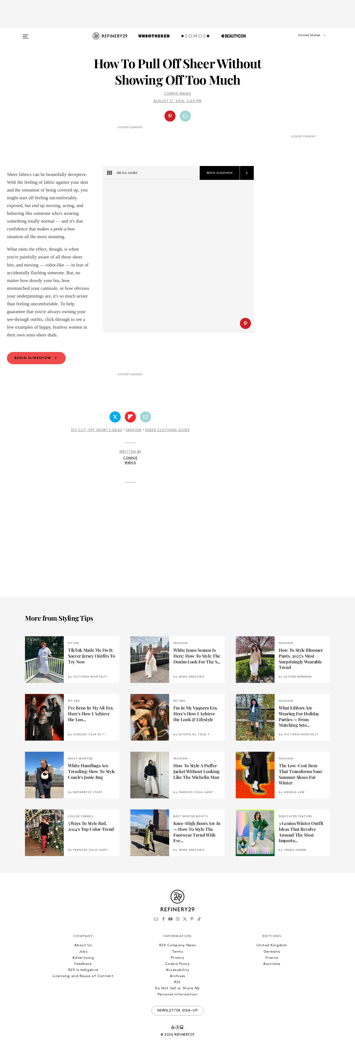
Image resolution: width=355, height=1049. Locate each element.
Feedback (83, 964)
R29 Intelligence (83, 970)
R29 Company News (177, 945)
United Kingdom (272, 945)
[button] (302, 41)
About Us (83, 945)
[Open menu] (25, 34)
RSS (177, 982)
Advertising (83, 958)
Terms (177, 952)
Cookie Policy (177, 964)
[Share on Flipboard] (130, 416)
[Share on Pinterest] (170, 116)
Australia (271, 964)
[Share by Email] (185, 116)
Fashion (133, 430)
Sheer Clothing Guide (167, 430)
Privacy (177, 958)
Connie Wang (177, 93)
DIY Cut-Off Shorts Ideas (96, 430)
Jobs (83, 952)
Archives (177, 976)
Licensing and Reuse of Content (83, 976)
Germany (271, 952)
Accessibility (177, 970)
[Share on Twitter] (115, 416)
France (272, 958)
